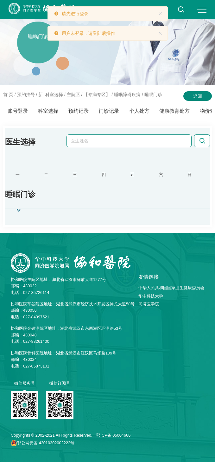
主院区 (73, 94)
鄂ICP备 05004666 (113, 435)
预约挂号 (26, 94)
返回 (197, 96)
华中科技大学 (150, 296)
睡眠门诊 (153, 94)
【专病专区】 (97, 94)
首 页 (8, 94)
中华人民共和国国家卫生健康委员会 (171, 287)
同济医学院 (148, 304)
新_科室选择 (50, 94)
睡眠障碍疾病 (127, 94)
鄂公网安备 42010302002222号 (45, 442)
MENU (201, 10)
